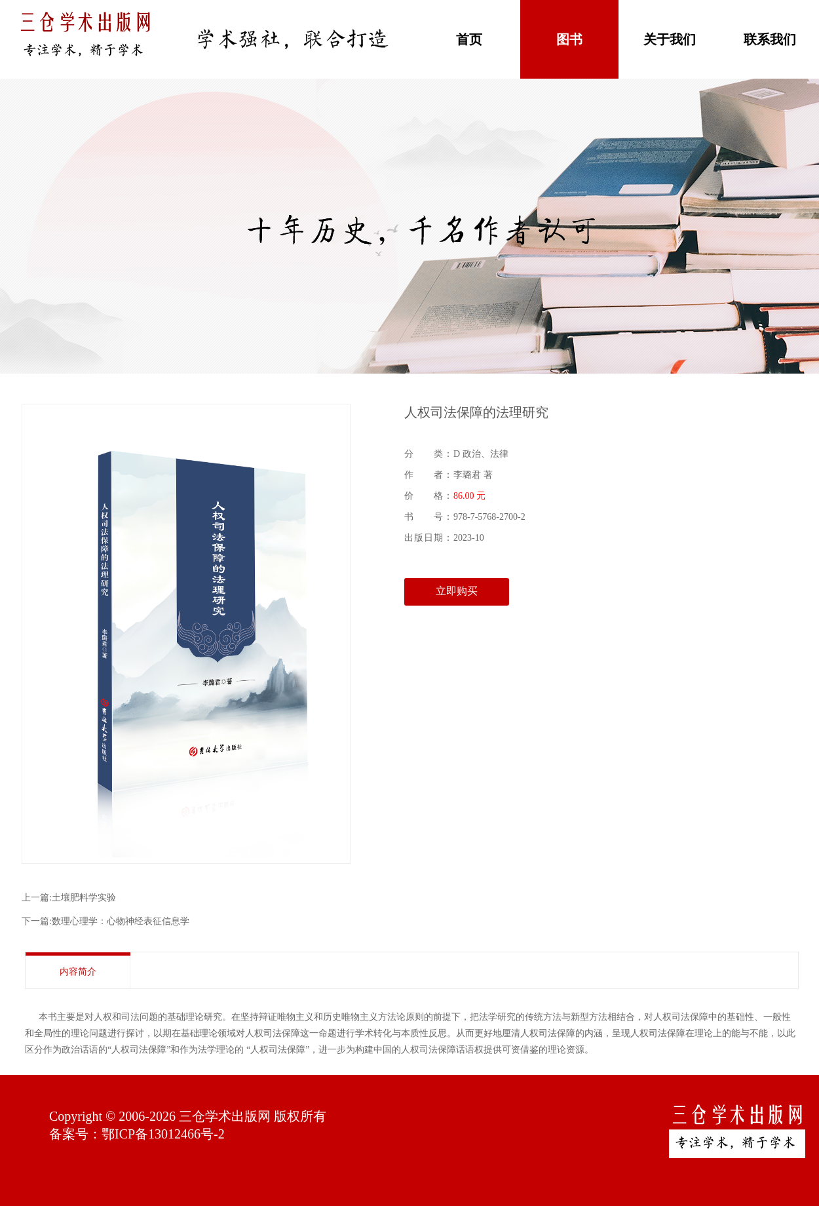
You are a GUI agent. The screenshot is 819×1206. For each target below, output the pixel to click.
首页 (469, 39)
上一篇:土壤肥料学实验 (69, 898)
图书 (569, 39)
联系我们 (770, 39)
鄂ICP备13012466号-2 (163, 1134)
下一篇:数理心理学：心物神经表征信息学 (105, 921)
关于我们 (669, 39)
